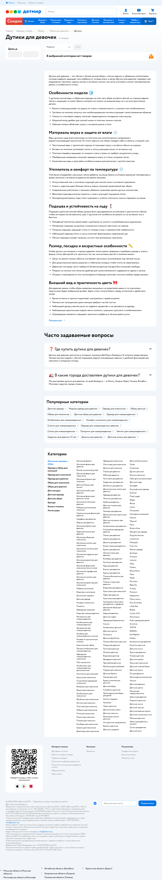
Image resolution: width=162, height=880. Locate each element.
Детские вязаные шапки (140, 711)
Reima (132, 503)
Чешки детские (109, 706)
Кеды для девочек (110, 613)
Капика (133, 518)
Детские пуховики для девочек (113, 521)
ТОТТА (133, 627)
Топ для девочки (137, 673)
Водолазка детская (111, 656)
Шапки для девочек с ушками (139, 723)
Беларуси (23, 804)
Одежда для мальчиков (113, 461)
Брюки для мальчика (85, 690)
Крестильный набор (85, 645)
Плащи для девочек (111, 645)
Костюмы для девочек (112, 562)
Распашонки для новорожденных (84, 618)
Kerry (132, 525)
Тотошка (133, 557)
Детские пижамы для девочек (112, 506)
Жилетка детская (110, 652)
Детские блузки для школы (85, 486)
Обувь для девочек (59, 30)
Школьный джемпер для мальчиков (87, 584)
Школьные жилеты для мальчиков (86, 544)
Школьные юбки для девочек (85, 491)
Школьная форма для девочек (86, 465)
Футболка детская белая (113, 666)
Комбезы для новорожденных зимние (87, 635)
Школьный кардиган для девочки (87, 555)
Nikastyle (134, 542)
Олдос (132, 500)
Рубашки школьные (85, 588)
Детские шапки (136, 688)
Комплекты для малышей (87, 674)
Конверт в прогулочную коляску (87, 640)
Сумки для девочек (138, 727)
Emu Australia (136, 603)
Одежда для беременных (113, 620)
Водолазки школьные (86, 592)
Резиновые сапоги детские (111, 718)
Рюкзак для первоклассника (137, 692)
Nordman (107, 703)
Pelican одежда (136, 549)
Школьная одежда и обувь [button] (58, 462)
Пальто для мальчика (85, 717)
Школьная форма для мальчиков (86, 474)
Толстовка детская (111, 649)
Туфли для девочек (111, 595)
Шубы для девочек (111, 502)
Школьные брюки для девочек (86, 527)
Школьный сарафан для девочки (87, 572)
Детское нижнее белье (140, 666)
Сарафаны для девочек (86, 519)
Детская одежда (83, 599)
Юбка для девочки (111, 475)
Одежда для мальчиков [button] (59, 474)
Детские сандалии (111, 729)
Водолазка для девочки (113, 588)
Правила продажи (59, 758)
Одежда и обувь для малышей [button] (58, 469)
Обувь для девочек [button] (57, 486)
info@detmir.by (12, 822)
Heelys (133, 638)
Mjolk (132, 578)
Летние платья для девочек (111, 554)
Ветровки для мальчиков (87, 687)
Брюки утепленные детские (111, 681)
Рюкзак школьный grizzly (87, 470)
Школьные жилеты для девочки (86, 578)
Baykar (132, 610)
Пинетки (80, 606)
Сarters (133, 567)
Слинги (106, 624)
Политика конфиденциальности (66, 761)
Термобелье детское (112, 663)
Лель (132, 574)
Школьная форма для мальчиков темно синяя (87, 567)
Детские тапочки (110, 713)
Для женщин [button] (54, 490)
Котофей (133, 486)
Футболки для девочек (113, 486)
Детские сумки (136, 704)
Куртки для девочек (111, 573)
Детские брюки (110, 673)
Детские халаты (136, 659)
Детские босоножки (139, 461)
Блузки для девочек (111, 569)
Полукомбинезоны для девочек (113, 577)
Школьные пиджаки (85, 596)
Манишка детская (137, 718)
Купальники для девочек (140, 642)
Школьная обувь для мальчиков (85, 538)
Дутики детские (137, 471)
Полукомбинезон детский (114, 642)
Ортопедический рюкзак (141, 677)
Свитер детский (110, 677)
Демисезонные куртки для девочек (114, 516)
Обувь (41, 30)
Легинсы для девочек (112, 498)
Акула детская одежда (139, 489)
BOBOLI (133, 631)
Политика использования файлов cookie (66, 766)
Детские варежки (137, 684)
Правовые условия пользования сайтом (50, 801)
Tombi (132, 464)
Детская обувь (109, 686)
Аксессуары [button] (54, 510)
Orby (132, 564)
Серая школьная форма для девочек (88, 514)
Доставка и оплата (60, 751)
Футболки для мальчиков (87, 699)
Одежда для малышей (86, 610)
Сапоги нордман (110, 699)
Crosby (133, 588)
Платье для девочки (111, 471)
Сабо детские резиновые (141, 479)
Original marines (137, 535)
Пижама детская (137, 656)
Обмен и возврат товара (62, 754)
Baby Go (133, 585)
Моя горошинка (83, 662)
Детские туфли (109, 617)
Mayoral (133, 521)
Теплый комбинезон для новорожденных (87, 650)
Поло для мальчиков (85, 713)
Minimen (133, 581)
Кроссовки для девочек (113, 598)
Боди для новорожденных (88, 613)
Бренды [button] (52, 502)
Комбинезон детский (112, 627)
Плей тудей (135, 496)
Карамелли (134, 596)
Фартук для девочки (85, 523)
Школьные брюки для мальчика (86, 480)
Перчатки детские (138, 700)
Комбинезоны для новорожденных (84, 623)
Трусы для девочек (138, 652)
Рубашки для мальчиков (87, 710)
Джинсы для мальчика (112, 468)
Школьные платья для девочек (86, 503)
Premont (133, 592)
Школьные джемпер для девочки (87, 561)
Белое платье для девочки (114, 546)
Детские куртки (110, 631)
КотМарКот (135, 634)
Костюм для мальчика (86, 703)
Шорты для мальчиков (86, 728)
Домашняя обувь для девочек (112, 608)
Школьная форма (84, 461)
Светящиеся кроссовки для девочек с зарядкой (113, 603)
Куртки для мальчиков (86, 677)
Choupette (134, 510)
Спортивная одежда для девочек (113, 530)
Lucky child (135, 613)
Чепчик (133, 681)
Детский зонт (136, 731)
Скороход (134, 468)
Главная (9, 30)
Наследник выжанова (139, 514)
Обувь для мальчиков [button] (58, 482)
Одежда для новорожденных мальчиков (84, 656)
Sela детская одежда (138, 532)
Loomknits (134, 539)
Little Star (134, 606)
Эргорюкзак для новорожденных (84, 629)
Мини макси (135, 599)
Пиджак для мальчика (112, 670)
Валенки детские (110, 726)
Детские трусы (136, 670)
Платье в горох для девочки (111, 583)
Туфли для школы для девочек (86, 533)
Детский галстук (137, 707)
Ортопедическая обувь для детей (113, 694)
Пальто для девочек (111, 535)
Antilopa (133, 553)
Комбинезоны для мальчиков (84, 694)
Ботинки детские (137, 475)
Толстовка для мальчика (87, 706)
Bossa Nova (135, 571)
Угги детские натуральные (114, 722)
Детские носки (136, 649)
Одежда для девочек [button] (58, 478)
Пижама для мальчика (86, 721)
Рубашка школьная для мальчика (86, 508)
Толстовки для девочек (113, 479)
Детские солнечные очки (141, 715)
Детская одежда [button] (56, 494)
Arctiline (133, 624)
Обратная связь (58, 770)
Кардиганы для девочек (113, 482)
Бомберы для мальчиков (87, 724)
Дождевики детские (112, 659)
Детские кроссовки (111, 710)
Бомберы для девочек (112, 559)
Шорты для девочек (111, 539)
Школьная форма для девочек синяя (86, 497)
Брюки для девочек (111, 549)
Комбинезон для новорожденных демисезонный (84, 668)
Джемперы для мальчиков (88, 731)
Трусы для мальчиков (139, 663)
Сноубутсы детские (111, 690)
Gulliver (133, 493)
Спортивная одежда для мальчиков (87, 682)
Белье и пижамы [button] (56, 506)
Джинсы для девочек (112, 542)
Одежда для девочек (111, 495)
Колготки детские (137, 645)
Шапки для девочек (138, 697)
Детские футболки (111, 638)
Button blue (135, 528)
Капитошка (134, 617)
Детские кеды (136, 482)
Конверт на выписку (85, 603)
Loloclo (133, 560)
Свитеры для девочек (112, 511)
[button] (149, 21)
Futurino (133, 546)
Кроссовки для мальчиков (114, 591)
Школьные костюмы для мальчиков (87, 550)
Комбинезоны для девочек (114, 526)
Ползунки (107, 634)
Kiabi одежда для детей (139, 620)
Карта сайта (57, 774)
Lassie (132, 507)
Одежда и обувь (24, 30)
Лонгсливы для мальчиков (114, 464)
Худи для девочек (110, 566)
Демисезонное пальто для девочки (114, 490)
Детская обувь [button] (55, 498)
